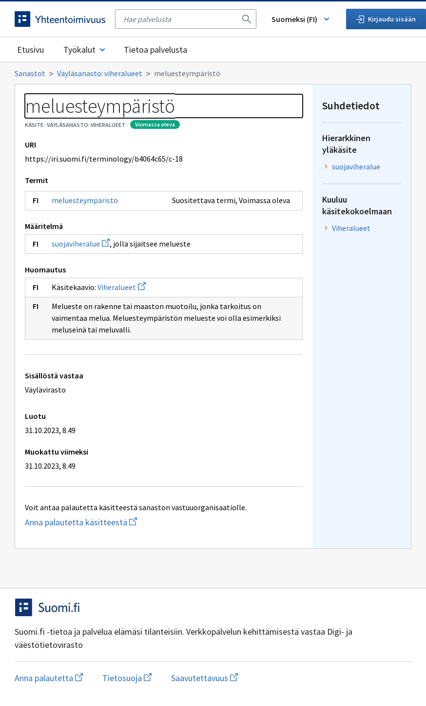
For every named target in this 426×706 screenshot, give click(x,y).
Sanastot (30, 73)
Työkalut (85, 49)
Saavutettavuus (204, 678)
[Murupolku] (213, 73)
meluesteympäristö (85, 200)
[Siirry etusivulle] (60, 19)
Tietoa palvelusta (155, 49)
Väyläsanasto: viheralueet (99, 73)
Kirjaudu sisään (386, 19)
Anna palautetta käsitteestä (108, 522)
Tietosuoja (127, 678)
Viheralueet (121, 287)
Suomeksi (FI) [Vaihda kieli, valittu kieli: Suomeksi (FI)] (301, 19)
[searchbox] (180, 19)
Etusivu (30, 49)
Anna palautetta (49, 678)
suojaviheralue (81, 244)
